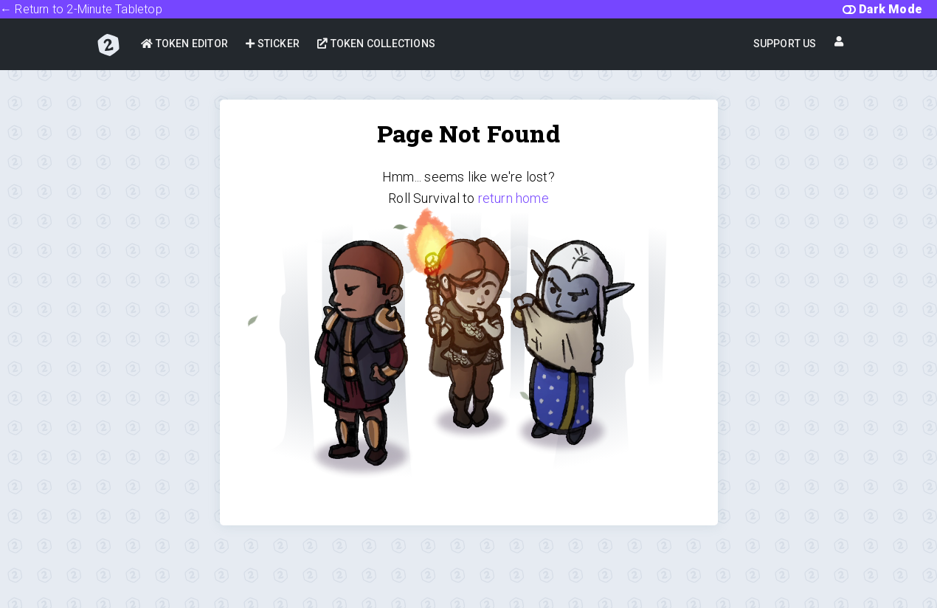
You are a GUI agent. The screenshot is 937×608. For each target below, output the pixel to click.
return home (513, 198)
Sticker (273, 43)
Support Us (785, 43)
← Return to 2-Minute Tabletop (81, 9)
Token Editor (184, 43)
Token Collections (376, 43)
